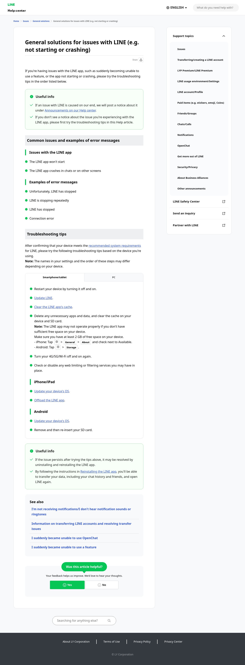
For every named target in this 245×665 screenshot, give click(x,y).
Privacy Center (173, 641)
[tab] (54, 277)
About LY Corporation (76, 641)
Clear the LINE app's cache (53, 307)
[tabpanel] (84, 360)
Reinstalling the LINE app (98, 471)
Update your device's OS (51, 391)
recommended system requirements (115, 246)
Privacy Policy (142, 641)
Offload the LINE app (49, 400)
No (102, 585)
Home (16, 21)
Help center (17, 10)
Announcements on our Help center (70, 110)
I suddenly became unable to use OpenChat (65, 538)
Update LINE (43, 298)
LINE (11, 4)
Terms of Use (111, 641)
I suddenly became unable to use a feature (64, 547)
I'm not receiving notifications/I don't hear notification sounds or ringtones (81, 511)
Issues (26, 21)
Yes (67, 585)
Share (137, 59)
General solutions (41, 21)
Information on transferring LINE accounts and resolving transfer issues (81, 526)
